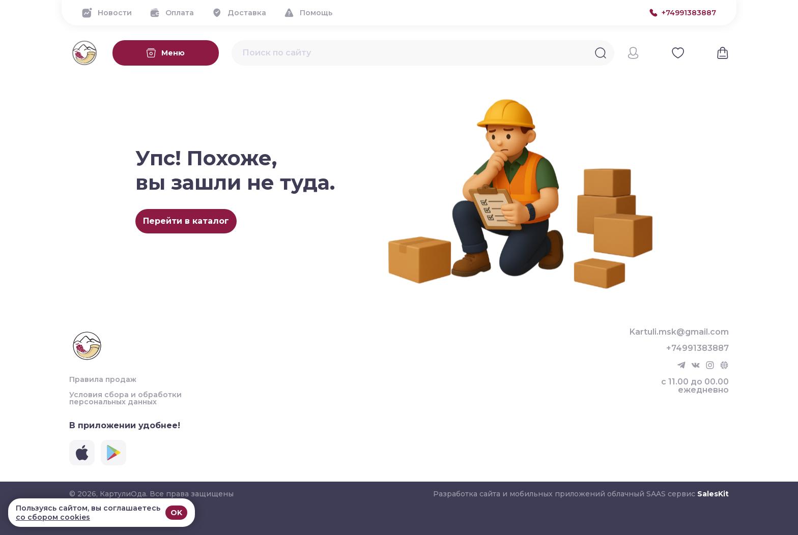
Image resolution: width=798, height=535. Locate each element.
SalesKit (713, 493)
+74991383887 (697, 348)
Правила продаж (102, 379)
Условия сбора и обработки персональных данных (125, 398)
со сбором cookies (53, 517)
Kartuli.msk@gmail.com (679, 332)
